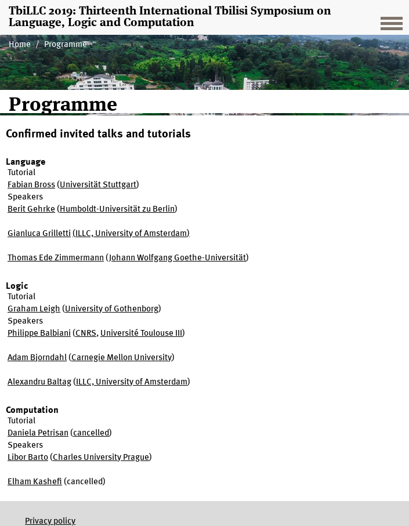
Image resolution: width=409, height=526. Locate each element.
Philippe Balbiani (39, 333)
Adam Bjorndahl (37, 358)
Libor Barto (28, 458)
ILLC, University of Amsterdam (131, 234)
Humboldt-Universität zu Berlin (117, 209)
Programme (65, 45)
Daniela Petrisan (38, 433)
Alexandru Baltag (39, 382)
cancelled (91, 433)
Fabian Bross (31, 185)
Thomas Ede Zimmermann (56, 258)
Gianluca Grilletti (39, 234)
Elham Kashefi (35, 482)
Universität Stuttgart (98, 185)
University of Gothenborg (111, 309)
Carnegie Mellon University (121, 358)
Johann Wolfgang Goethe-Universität (177, 258)
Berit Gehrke (31, 209)
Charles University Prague (101, 458)
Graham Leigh (34, 309)
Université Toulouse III (141, 333)
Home (20, 45)
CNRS (85, 333)
